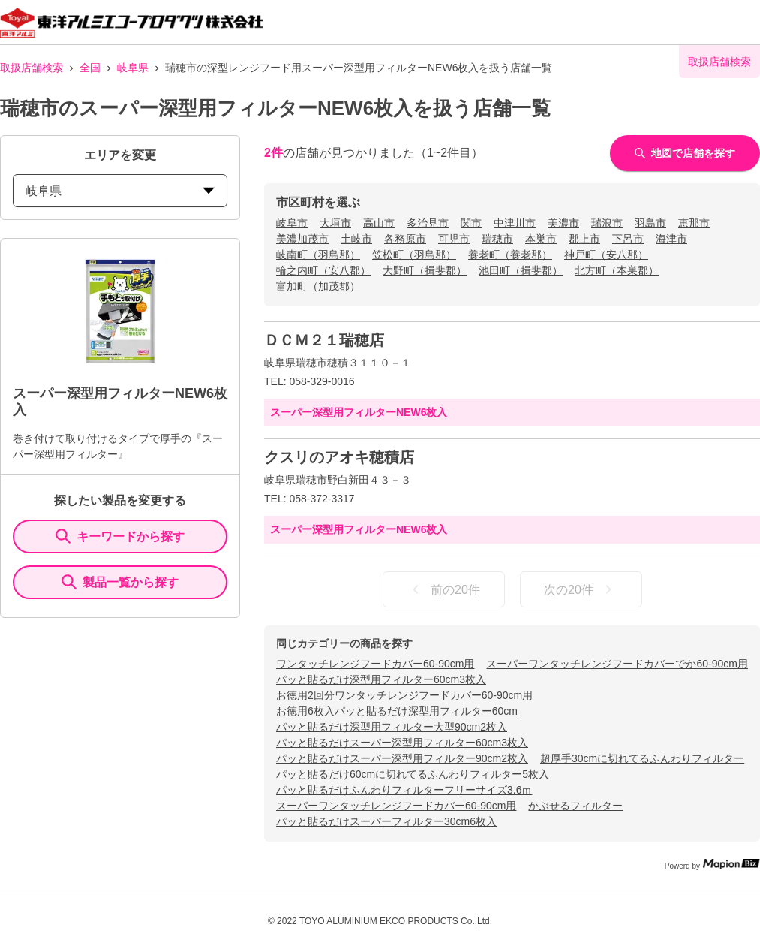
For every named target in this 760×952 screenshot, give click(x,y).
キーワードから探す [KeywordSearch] (120, 536)
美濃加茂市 (302, 239)
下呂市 (628, 239)
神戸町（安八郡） (606, 255)
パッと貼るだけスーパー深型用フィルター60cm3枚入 (402, 743)
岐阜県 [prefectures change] (120, 191)
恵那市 (694, 223)
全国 (90, 68)
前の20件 (443, 589)
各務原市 (405, 239)
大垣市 (335, 223)
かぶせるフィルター (575, 806)
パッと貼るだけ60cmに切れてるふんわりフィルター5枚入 (412, 774)
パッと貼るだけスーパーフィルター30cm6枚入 (386, 821)
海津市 (671, 239)
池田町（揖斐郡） (521, 270)
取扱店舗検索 (31, 68)
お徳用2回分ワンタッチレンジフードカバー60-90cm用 (404, 695)
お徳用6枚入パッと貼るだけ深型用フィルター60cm (397, 711)
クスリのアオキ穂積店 (339, 457)
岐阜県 (133, 68)
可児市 (454, 239)
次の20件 (580, 589)
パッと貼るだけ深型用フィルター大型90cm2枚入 (391, 727)
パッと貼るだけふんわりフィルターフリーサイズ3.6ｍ (404, 790)
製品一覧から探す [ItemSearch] (120, 581)
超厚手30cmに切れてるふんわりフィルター (642, 758)
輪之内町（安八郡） (323, 270)
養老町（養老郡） (510, 255)
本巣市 (541, 239)
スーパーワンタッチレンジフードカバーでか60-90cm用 (616, 664)
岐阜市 (292, 223)
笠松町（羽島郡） (414, 255)
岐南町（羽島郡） (318, 255)
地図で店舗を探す (685, 153)
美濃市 (563, 223)
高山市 (379, 223)
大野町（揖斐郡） (425, 270)
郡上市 (584, 239)
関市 (471, 223)
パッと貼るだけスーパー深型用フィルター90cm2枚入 (402, 758)
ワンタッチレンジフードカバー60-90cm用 (375, 664)
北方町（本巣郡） (617, 270)
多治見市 (428, 223)
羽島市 (650, 223)
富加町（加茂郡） (318, 286)
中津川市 (515, 223)
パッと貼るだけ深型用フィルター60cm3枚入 (381, 679)
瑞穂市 (497, 239)
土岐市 (356, 239)
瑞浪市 (607, 223)
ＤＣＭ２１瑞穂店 (324, 340)
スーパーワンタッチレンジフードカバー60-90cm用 (396, 806)
